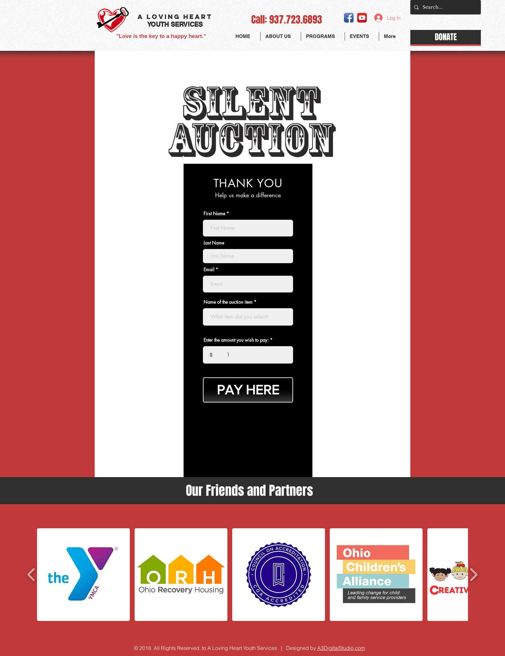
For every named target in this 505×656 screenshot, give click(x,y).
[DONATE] (445, 37)
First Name (214, 213)
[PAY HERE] (248, 389)
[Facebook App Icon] (349, 18)
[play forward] (473, 575)
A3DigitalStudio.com (341, 648)
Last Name (214, 243)
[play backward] (31, 575)
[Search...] (445, 7)
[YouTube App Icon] (362, 18)
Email (209, 269)
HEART (197, 17)
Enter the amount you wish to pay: (236, 340)
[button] (323, 36)
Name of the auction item (228, 302)
